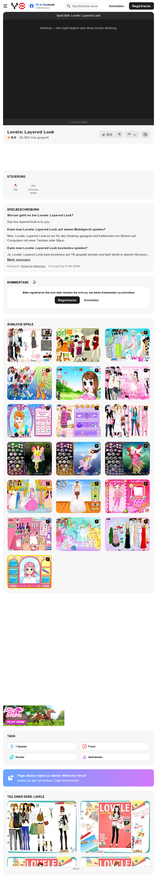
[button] (18, 259)
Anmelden (116, 6)
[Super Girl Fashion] (78, 345)
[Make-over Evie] (29, 421)
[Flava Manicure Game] (29, 534)
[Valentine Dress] (127, 383)
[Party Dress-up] (127, 534)
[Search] (68, 6)
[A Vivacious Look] (78, 383)
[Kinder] (42, 757)
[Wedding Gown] (78, 496)
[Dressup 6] (29, 496)
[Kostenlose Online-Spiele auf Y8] (18, 6)
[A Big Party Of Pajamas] (127, 345)
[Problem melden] (132, 134)
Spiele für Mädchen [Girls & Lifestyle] (33, 266)
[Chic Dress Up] (127, 421)
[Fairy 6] (127, 458)
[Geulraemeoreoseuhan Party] (29, 345)
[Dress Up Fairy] (78, 534)
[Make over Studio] (29, 572)
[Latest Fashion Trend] (29, 383)
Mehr (78, 868)
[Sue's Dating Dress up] (127, 496)
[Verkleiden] (115, 757)
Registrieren (141, 6)
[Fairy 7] (78, 458)
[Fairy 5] (29, 458)
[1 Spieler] (42, 746)
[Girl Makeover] (78, 421)
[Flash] (115, 746)
